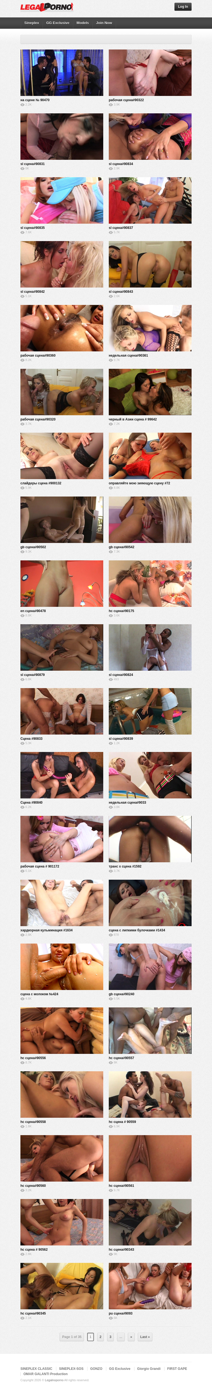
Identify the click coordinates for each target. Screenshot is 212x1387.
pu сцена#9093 (120, 1313)
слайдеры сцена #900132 (40, 483)
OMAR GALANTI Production (45, 1374)
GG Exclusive (57, 23)
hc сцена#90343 (121, 1250)
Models (82, 23)
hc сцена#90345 (33, 1313)
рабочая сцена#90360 (37, 355)
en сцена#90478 (33, 611)
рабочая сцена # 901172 (39, 866)
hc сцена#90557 (121, 1058)
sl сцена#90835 (32, 228)
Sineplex (31, 23)
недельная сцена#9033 (127, 802)
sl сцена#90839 (121, 739)
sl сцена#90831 (32, 164)
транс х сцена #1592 (125, 866)
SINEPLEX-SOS (71, 1369)
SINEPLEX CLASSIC (36, 1369)
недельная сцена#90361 (128, 355)
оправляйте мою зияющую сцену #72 (139, 483)
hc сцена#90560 (33, 1186)
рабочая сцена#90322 (126, 100)
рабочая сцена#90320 (37, 419)
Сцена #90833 (31, 739)
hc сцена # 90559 (122, 1122)
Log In (183, 7)
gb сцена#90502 (33, 547)
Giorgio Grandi (149, 1369)
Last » (145, 1337)
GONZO (96, 1369)
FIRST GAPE (177, 1369)
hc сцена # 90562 (34, 1250)
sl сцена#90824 (121, 675)
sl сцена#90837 (121, 228)
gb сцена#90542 (121, 547)
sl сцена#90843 (121, 292)
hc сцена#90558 (33, 1122)
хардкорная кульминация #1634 (46, 930)
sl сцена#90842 (32, 292)
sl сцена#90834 (121, 164)
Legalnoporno (54, 1380)
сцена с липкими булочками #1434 (137, 930)
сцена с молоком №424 (39, 994)
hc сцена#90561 (121, 1186)
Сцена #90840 (31, 802)
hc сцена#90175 (121, 611)
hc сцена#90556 (33, 1058)
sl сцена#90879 (32, 675)
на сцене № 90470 (34, 100)
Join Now (104, 23)
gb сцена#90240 (121, 994)
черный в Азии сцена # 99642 (133, 419)
